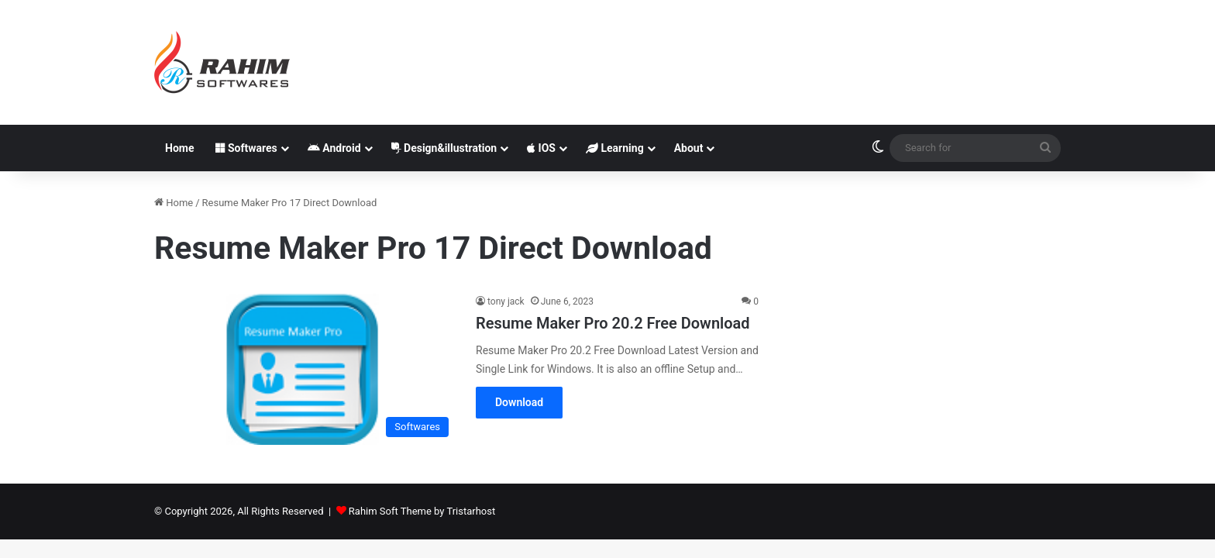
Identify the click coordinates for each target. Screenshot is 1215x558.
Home (179, 148)
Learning (615, 148)
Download (519, 402)
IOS (541, 148)
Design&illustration (444, 148)
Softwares (246, 148)
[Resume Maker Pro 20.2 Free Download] (305, 369)
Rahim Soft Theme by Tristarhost (422, 511)
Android (334, 148)
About (689, 148)
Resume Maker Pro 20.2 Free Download (613, 323)
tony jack (506, 301)
